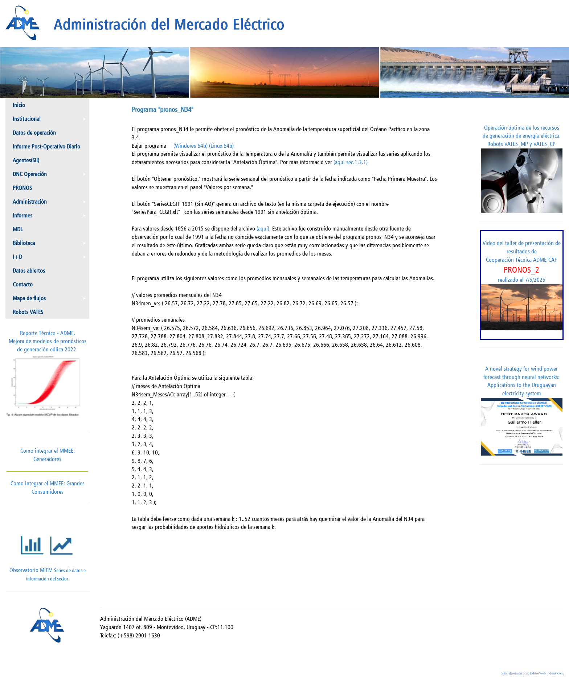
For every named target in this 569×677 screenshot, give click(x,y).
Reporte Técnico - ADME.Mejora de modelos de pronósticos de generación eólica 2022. (47, 375)
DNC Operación (51, 176)
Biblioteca (51, 245)
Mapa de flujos (51, 300)
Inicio (19, 105)
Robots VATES (28, 312)
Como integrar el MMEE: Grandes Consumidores (47, 483)
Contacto (23, 284)
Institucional (51, 120)
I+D (51, 258)
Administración (51, 203)
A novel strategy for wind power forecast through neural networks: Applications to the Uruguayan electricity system (521, 410)
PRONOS (22, 187)
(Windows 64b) (190, 145)
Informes (51, 217)
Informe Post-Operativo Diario (46, 146)
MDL (17, 229)
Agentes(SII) (26, 160)
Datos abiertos (29, 270)
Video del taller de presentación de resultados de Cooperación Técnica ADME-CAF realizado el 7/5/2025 (521, 285)
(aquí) (263, 228)
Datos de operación (34, 132)
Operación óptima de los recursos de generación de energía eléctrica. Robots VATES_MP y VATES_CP (521, 168)
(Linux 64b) (221, 145)
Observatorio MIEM (47, 552)
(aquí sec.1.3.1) (350, 162)
